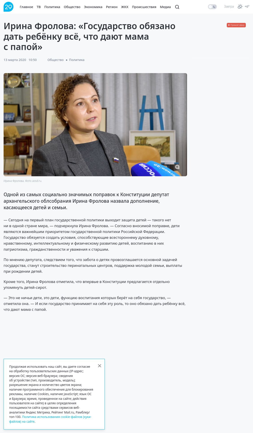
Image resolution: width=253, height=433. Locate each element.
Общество (72, 6)
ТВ (39, 6)
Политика (52, 6)
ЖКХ (124, 6)
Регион (112, 6)
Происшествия (144, 6)
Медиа (165, 6)
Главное (26, 6)
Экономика (93, 6)
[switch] (212, 6)
